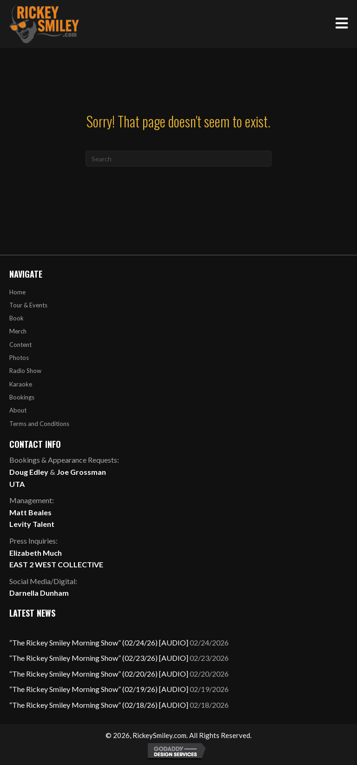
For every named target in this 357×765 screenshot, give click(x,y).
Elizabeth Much (35, 552)
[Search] (178, 158)
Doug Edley (28, 471)
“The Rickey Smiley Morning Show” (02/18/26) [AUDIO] (98, 704)
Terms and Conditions (39, 423)
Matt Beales (30, 512)
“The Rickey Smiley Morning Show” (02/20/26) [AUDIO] (98, 673)
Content (20, 344)
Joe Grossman (81, 471)
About (17, 410)
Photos (19, 357)
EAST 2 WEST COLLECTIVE (56, 564)
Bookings (21, 397)
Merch (17, 331)
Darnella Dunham (39, 592)
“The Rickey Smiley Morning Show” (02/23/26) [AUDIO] (98, 657)
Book (16, 318)
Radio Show (25, 370)
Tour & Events (28, 305)
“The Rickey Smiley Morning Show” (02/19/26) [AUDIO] (98, 689)
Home (17, 292)
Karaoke (20, 384)
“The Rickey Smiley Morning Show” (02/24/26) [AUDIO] (98, 642)
